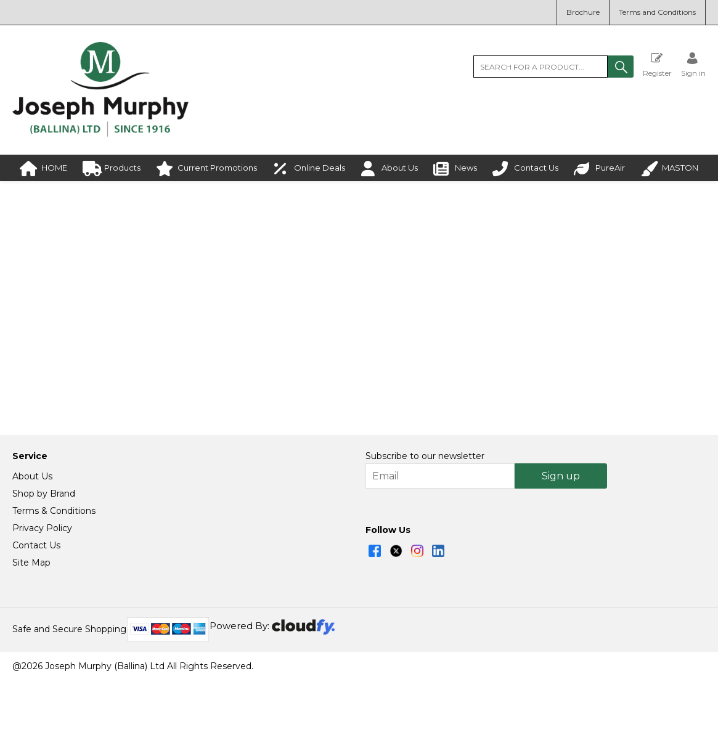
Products (112, 168)
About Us (389, 168)
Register (657, 64)
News (455, 168)
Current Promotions (206, 168)
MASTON (669, 168)
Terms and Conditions (657, 12)
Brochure (583, 12)
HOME (43, 168)
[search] (540, 66)
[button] (621, 66)
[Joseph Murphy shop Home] (100, 133)
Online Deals (308, 168)
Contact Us (525, 168)
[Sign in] (693, 64)
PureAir (599, 168)
